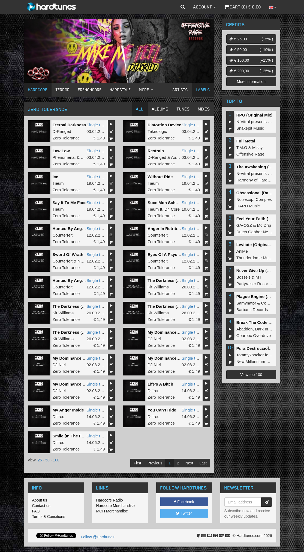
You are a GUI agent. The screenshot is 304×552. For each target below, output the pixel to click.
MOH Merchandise (112, 511)
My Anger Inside (68, 410)
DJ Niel (154, 338)
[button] (182, 7)
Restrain (156, 150)
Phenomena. (64, 157)
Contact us (41, 505)
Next (189, 463)
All (140, 109)
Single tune (96, 125)
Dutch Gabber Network (257, 231)
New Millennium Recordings (261, 361)
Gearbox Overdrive (253, 335)
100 (56, 460)
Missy (257, 147)
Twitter (184, 513)
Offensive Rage (250, 154)
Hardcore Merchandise (115, 505)
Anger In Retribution (167, 228)
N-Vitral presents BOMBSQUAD (265, 121)
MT (259, 277)
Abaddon (244, 329)
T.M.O (241, 147)
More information (251, 81)
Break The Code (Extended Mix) (267, 322)
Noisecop (245, 199)
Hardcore (37, 89)
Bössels (243, 277)
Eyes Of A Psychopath (169, 254)
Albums (160, 109)
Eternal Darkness (69, 125)
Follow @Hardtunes (98, 537)
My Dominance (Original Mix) (176, 332)
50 (47, 460)
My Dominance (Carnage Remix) (179, 358)
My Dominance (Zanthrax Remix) (84, 358)
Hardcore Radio (109, 500)
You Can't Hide (162, 410)
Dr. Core (172, 209)
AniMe (242, 251)
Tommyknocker (250, 355)
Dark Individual (268, 329)
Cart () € (242, 7)
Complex (264, 199)
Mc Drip (264, 225)
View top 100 (251, 374)
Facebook (184, 502)
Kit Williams (158, 287)
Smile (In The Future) (73, 436)
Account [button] (204, 7)
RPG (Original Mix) (254, 115)
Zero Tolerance (66, 138)
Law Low (61, 150)
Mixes (204, 109)
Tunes (183, 109)
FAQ (36, 511)
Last (203, 463)
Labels (203, 89)
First (137, 463)
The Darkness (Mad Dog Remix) (178, 280)
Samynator (246, 303)
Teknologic (157, 131)
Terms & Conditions (48, 516)
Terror (63, 89)
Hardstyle (120, 89)
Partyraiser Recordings (257, 283)
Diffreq (153, 390)
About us (39, 500)
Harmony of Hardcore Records (264, 180)
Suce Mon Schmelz (166, 202)
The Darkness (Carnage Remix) (83, 306)
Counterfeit (63, 235)
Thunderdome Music (255, 257)
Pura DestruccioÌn (255, 348)
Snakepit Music (250, 128)
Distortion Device (164, 125)
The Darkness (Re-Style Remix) (178, 306)
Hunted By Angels (70, 280)
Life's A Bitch (160, 384)
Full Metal (245, 141)
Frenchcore (90, 89)
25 (40, 460)
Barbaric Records (252, 309)
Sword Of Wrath (68, 254)
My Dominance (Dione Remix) (81, 384)
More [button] (146, 89)
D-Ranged (62, 131)
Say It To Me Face (70, 202)
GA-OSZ (244, 225)
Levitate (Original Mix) (257, 244)
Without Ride (160, 176)
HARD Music (248, 206)
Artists (180, 89)
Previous (155, 463)
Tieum (58, 183)
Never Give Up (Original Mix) (264, 270)
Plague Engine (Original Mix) (264, 296)
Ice (55, 176)
